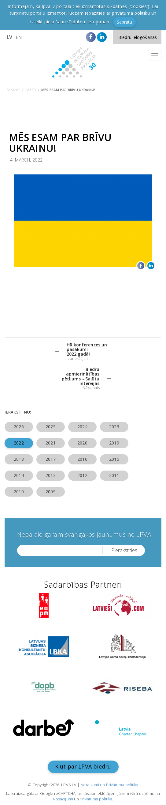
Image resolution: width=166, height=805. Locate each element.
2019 (114, 443)
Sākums (13, 89)
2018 (19, 459)
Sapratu (124, 22)
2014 (19, 475)
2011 (114, 475)
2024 (82, 426)
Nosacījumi (63, 799)
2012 (82, 475)
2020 (82, 443)
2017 (50, 459)
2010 (19, 491)
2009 (50, 491)
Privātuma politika (96, 799)
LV (9, 37)
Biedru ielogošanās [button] (137, 37)
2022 (19, 443)
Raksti (30, 89)
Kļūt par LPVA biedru (83, 766)
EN (19, 37)
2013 (50, 475)
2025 (50, 426)
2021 (50, 443)
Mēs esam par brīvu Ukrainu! (68, 89)
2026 (19, 426)
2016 (82, 459)
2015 (114, 459)
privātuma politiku (131, 13)
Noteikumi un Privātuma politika (109, 785)
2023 (114, 426)
